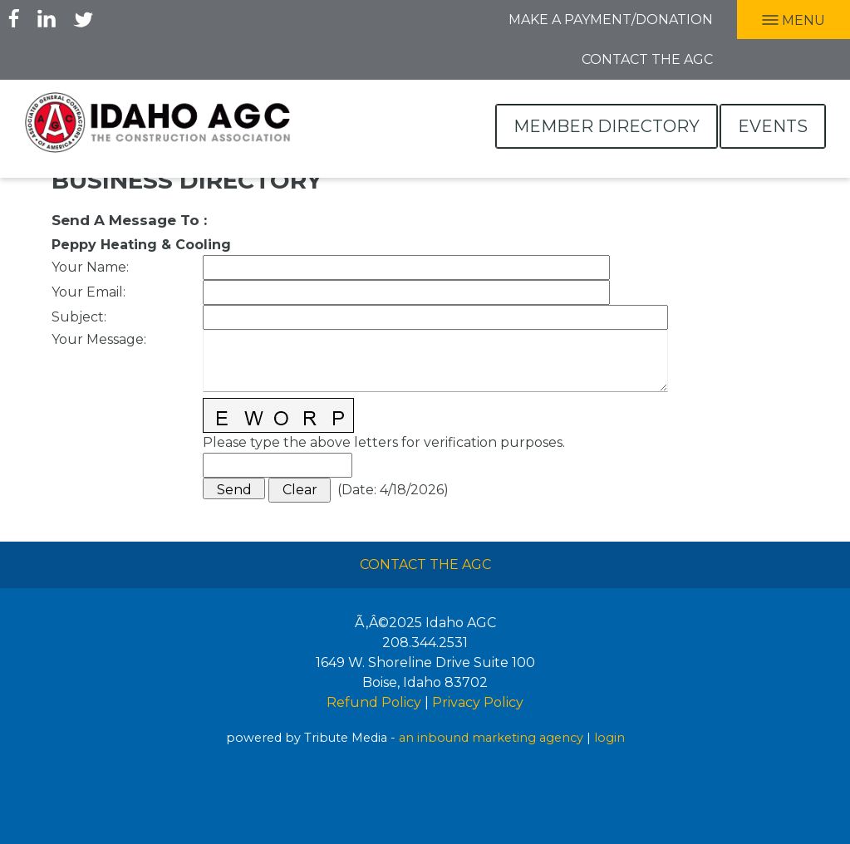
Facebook (14, 18)
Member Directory (606, 126)
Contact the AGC (647, 59)
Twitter (83, 18)
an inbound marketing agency (491, 737)
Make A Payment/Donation (611, 19)
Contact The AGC (425, 564)
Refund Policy (374, 702)
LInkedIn (47, 18)
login (609, 737)
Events (773, 126)
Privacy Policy (477, 702)
